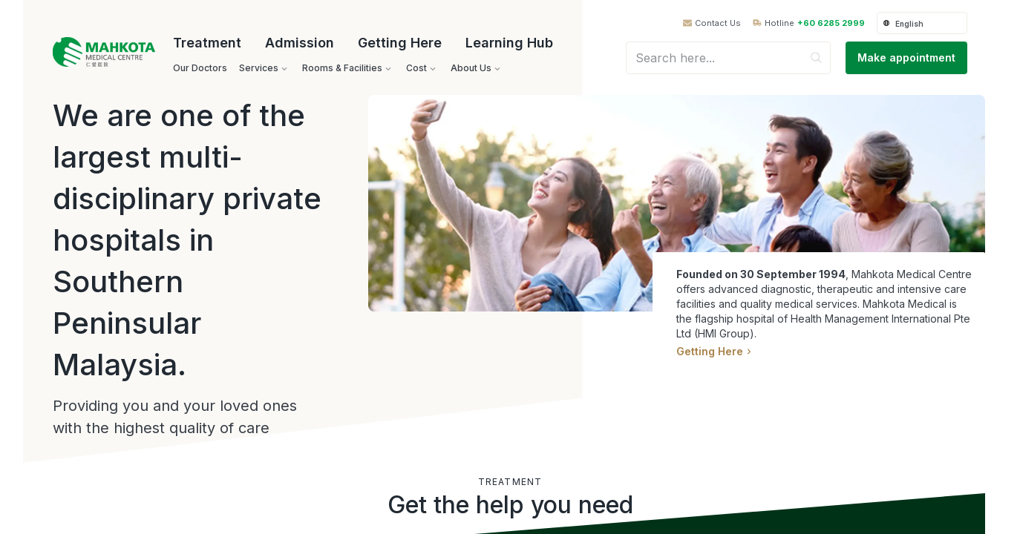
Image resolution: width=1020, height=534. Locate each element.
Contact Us (718, 23)
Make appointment (906, 57)
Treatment (207, 42)
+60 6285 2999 (831, 23)
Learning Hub (509, 42)
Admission (299, 42)
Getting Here (400, 42)
